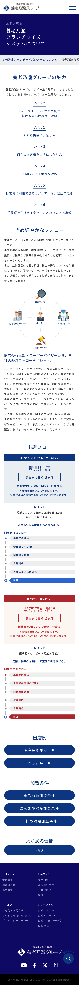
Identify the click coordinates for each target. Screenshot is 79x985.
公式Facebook (47, 915)
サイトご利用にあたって (16, 915)
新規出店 (39, 762)
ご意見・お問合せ (13, 910)
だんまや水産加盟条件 (39, 808)
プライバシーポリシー (15, 920)
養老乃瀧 (43, 879)
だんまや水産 (46, 884)
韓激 (40, 895)
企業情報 (7, 879)
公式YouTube (46, 910)
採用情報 (7, 889)
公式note (43, 925)
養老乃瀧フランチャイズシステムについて (29, 59)
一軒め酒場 (44, 889)
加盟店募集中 (10, 884)
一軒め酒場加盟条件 (39, 820)
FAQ (39, 850)
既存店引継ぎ (39, 749)
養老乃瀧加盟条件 (39, 795)
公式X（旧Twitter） (50, 920)
